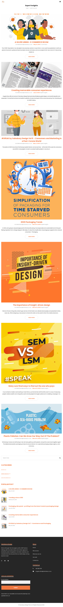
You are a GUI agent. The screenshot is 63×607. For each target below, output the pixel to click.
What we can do (37, 554)
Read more (31, 56)
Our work (35, 557)
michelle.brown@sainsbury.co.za (24, 44)
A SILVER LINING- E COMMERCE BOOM (31, 42)
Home (27, 8)
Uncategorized (5, 477)
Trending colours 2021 (16, 497)
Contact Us (35, 560)
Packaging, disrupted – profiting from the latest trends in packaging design (34, 506)
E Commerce (44, 44)
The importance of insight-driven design (31, 305)
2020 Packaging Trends (31, 222)
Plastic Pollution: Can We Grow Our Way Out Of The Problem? (31, 436)
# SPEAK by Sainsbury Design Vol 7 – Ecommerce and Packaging (30, 523)
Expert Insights (43, 92)
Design (3, 469)
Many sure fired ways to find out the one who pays (31, 386)
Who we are (36, 550)
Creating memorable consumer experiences (31, 90)
